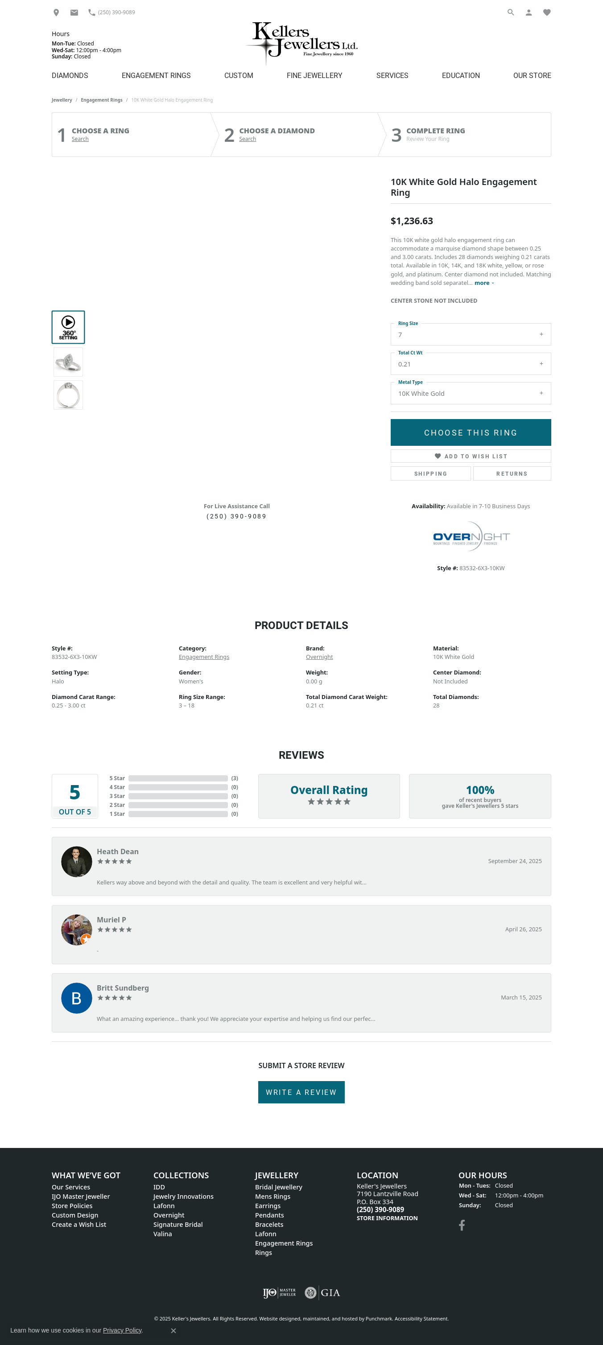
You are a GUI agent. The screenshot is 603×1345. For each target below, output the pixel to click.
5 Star (117, 778)
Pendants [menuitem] (269, 1215)
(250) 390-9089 (237, 516)
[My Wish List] (546, 12)
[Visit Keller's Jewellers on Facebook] (462, 1225)
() (234, 778)
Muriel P (111, 920)
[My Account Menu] (529, 12)
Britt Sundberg (123, 988)
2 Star (117, 805)
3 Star (117, 796)
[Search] (511, 12)
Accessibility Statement (421, 1318)
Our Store (532, 75)
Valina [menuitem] (162, 1234)
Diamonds (70, 75)
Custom (238, 75)
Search (80, 139)
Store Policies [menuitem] (72, 1205)
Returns (512, 473)
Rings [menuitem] (263, 1252)
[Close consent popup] (173, 1330)
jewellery (62, 100)
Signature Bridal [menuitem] (178, 1224)
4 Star (117, 787)
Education (461, 75)
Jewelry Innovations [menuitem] (183, 1196)
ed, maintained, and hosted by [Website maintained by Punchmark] (330, 1318)
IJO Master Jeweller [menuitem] (81, 1196)
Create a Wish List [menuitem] (79, 1224)
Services (392, 75)
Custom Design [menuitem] (75, 1215)
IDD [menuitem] (159, 1187)
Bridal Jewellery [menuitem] (278, 1187)
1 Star (117, 814)
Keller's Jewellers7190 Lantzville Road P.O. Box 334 (387, 1202)
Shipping (430, 473)
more (485, 283)
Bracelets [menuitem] (269, 1224)
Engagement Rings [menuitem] (284, 1243)
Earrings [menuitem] (268, 1205)
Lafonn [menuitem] (164, 1205)
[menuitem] (279, 1293)
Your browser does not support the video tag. (237, 260)
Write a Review (301, 1092)
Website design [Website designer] (277, 1318)
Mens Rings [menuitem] (272, 1196)
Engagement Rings (156, 75)
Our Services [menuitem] (71, 1187)
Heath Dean (118, 851)
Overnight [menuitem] (169, 1215)
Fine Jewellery (315, 75)
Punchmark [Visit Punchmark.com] (379, 1318)
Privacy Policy (122, 1330)
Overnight (319, 657)
